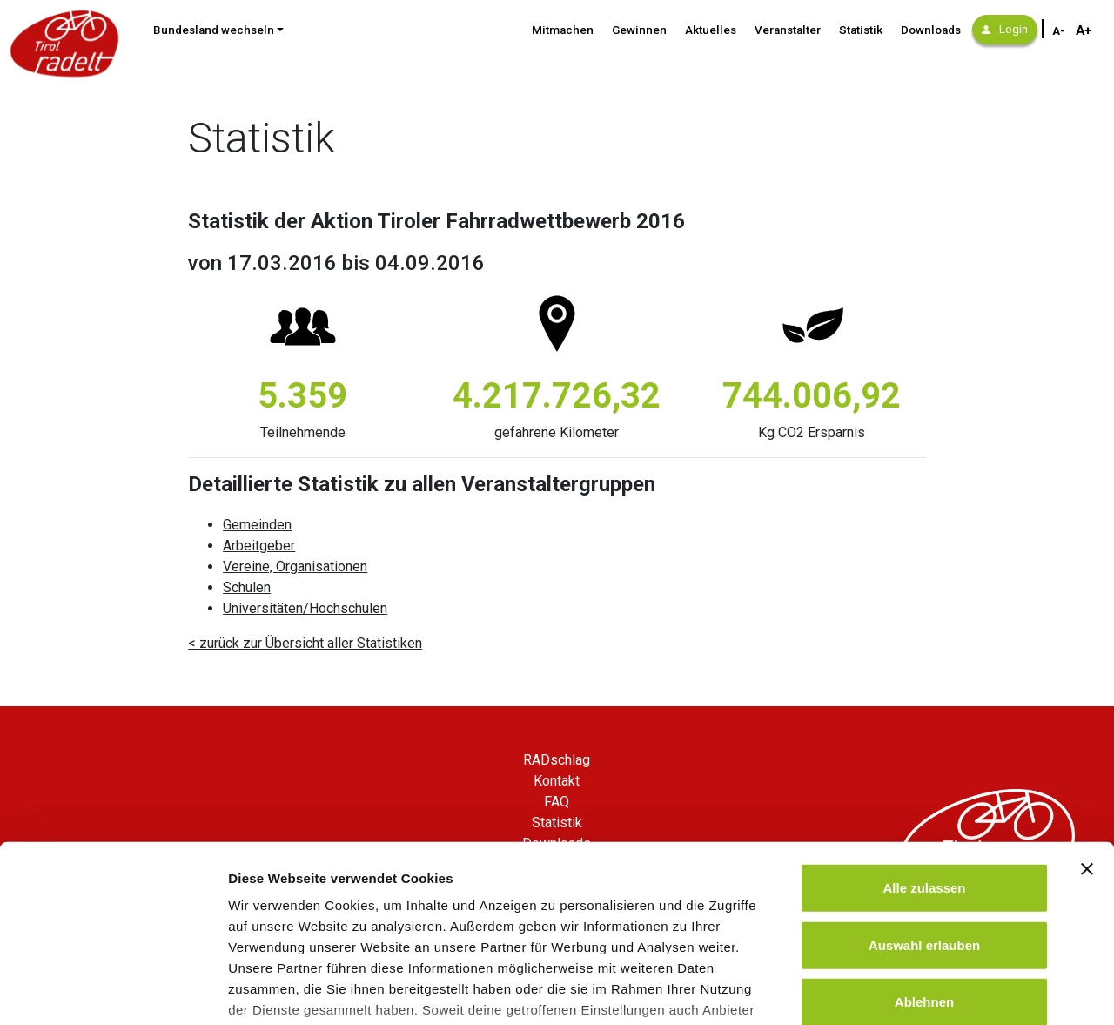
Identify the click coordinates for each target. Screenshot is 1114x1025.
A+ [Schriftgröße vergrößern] (1083, 30)
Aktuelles (710, 30)
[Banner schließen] (1087, 740)
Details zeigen (926, 990)
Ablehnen (924, 873)
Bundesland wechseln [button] (213, 30)
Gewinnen (639, 30)
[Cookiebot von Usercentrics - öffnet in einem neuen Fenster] (113, 991)
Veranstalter (788, 30)
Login (1005, 29)
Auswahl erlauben (924, 815)
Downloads (931, 30)
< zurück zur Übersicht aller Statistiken (305, 643)
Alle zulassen (923, 759)
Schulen (247, 587)
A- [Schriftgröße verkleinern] (1058, 31)
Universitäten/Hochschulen (305, 608)
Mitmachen (563, 30)
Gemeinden (257, 524)
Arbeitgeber (259, 545)
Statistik (860, 30)
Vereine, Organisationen (295, 566)
